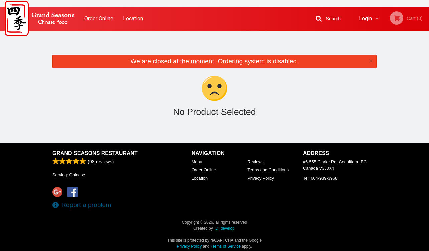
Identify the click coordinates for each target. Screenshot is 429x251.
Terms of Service (226, 246)
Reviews (255, 161)
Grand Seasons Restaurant (95, 153)
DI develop (224, 228)
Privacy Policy (260, 178)
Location (133, 18)
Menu (197, 161)
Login (365, 18)
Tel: (320, 178)
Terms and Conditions (268, 169)
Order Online (98, 18)
